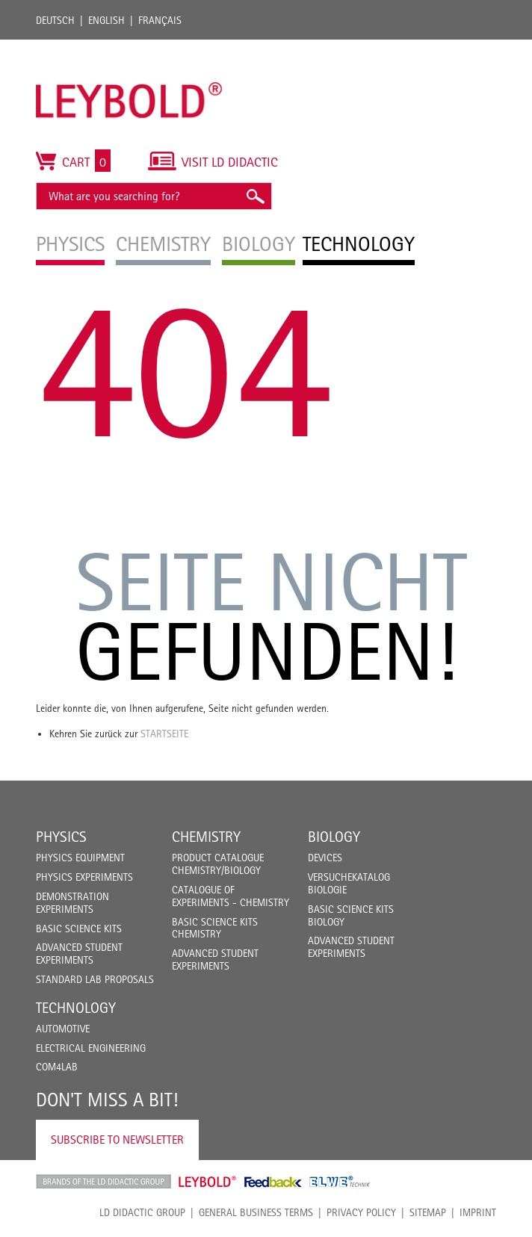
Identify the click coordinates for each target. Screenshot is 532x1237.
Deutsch (55, 20)
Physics (61, 837)
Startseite (164, 734)
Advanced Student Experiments (79, 953)
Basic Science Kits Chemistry (215, 928)
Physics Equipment (80, 858)
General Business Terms (256, 1212)
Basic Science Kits (79, 928)
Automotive (63, 1029)
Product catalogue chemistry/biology (218, 864)
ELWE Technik (340, 1181)
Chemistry (206, 837)
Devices (325, 858)
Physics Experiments (84, 877)
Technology (76, 1008)
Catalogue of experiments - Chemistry (230, 896)
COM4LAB (57, 1067)
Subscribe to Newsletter (117, 1139)
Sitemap (427, 1212)
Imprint (478, 1212)
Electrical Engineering (91, 1048)
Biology (334, 837)
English (106, 20)
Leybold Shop (208, 1181)
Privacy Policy (361, 1212)
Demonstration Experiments (72, 902)
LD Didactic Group (142, 1212)
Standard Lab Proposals (95, 979)
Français (160, 20)
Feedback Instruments (273, 1181)
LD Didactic (103, 1181)
